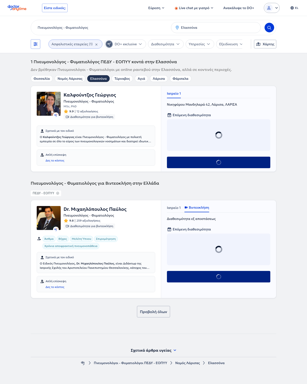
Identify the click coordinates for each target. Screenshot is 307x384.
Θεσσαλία (42, 78)
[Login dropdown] (272, 8)
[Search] (269, 27)
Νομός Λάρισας (70, 78)
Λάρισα (159, 78)
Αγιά (141, 78)
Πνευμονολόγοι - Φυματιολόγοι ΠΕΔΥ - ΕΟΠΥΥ (130, 363)
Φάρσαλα (181, 78)
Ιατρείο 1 (174, 93)
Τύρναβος (122, 78)
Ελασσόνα (98, 78)
